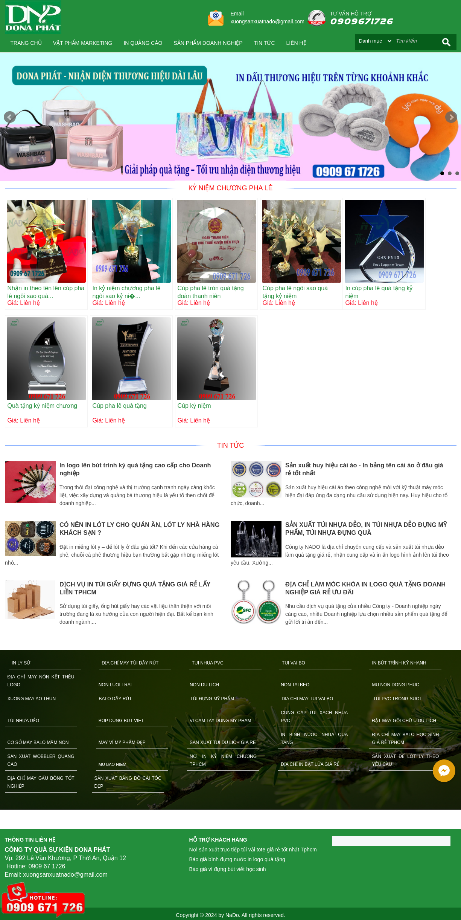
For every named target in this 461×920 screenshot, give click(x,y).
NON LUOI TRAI (115, 684)
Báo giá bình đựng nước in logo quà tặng (237, 859)
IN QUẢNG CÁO (142, 43)
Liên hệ (296, 43)
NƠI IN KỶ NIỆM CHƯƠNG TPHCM (223, 760)
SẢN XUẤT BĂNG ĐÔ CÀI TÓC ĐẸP (127, 782)
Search (446, 42)
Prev (10, 117)
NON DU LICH (204, 684)
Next (451, 117)
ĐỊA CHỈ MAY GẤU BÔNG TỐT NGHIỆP (41, 782)
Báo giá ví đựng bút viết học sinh (227, 869)
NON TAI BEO (295, 684)
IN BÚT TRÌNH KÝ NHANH (399, 663)
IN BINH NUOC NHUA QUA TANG (314, 738)
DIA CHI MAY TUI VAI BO (307, 698)
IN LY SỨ (21, 663)
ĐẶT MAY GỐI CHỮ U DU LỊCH (404, 720)
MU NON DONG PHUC (395, 684)
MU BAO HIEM (112, 764)
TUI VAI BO (293, 663)
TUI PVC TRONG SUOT (397, 698)
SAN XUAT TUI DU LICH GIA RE (223, 742)
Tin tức (264, 43)
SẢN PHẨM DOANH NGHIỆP (208, 43)
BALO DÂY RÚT (115, 698)
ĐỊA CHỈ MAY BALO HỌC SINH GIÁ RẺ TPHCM (405, 738)
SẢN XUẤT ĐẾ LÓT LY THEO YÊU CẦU (405, 760)
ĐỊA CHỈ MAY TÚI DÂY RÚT (130, 663)
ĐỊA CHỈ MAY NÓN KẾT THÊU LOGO (41, 680)
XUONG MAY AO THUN (32, 698)
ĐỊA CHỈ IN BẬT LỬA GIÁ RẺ (310, 764)
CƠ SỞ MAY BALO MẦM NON (38, 742)
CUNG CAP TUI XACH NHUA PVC (314, 716)
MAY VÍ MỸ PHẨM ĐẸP (122, 742)
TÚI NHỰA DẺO (24, 720)
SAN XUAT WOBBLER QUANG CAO (41, 760)
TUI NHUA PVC (208, 663)
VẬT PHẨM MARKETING (83, 43)
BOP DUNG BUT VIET (121, 720)
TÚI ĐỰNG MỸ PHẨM (212, 698)
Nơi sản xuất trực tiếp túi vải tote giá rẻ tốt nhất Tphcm (253, 850)
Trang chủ (26, 43)
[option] (118, 544)
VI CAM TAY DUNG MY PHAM (220, 720)
